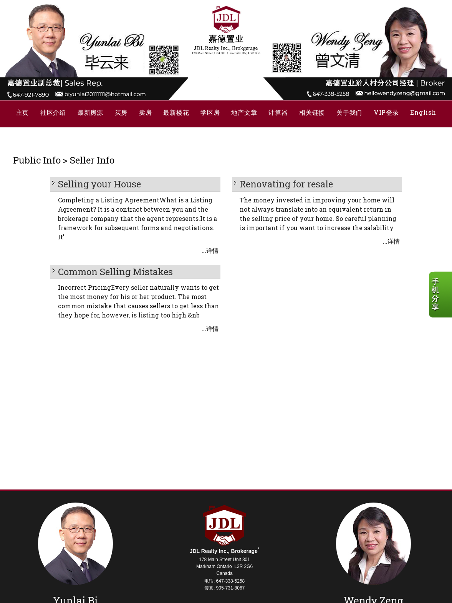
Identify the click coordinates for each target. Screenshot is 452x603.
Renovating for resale (286, 184)
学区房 (210, 112)
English (423, 112)
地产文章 (244, 112)
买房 (121, 112)
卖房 (145, 112)
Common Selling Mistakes (115, 272)
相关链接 (312, 112)
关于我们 (349, 112)
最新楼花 (176, 112)
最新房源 (90, 112)
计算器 (278, 112)
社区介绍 (53, 112)
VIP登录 (386, 112)
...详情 (210, 250)
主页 (22, 112)
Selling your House (99, 184)
